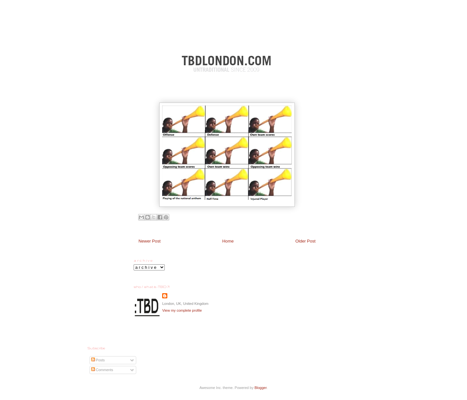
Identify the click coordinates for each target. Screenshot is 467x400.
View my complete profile (182, 310)
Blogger (261, 388)
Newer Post (149, 241)
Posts (98, 360)
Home (228, 241)
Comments (102, 370)
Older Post (305, 241)
